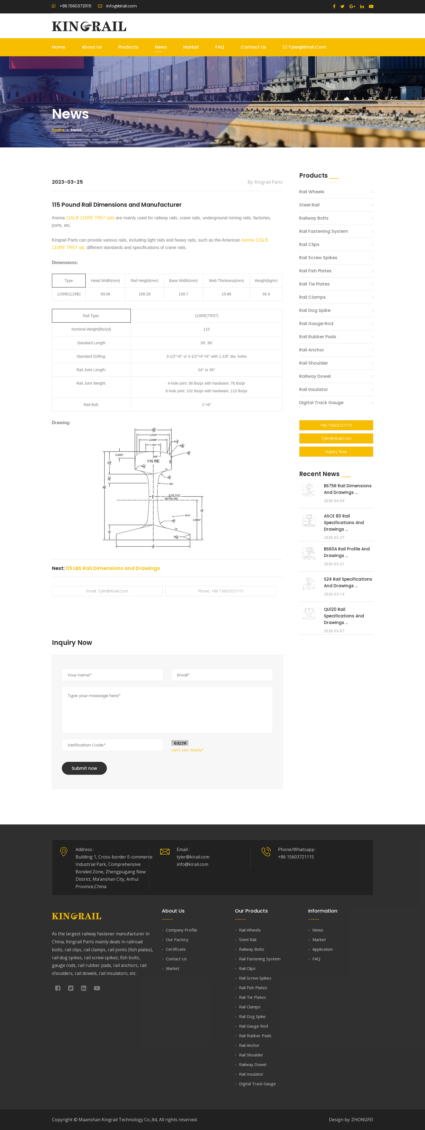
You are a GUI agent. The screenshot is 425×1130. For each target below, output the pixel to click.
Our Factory (177, 939)
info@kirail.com (117, 6)
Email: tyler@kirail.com (107, 591)
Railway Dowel (315, 376)
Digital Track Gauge (321, 402)
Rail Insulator (313, 389)
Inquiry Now (336, 451)
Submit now (84, 768)
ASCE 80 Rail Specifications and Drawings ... (344, 522)
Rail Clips (309, 244)
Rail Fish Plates (315, 271)
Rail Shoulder (313, 363)
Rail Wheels (311, 192)
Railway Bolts (314, 218)
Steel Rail (309, 205)
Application (322, 949)
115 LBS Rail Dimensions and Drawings (113, 568)
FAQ (219, 47)
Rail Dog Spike (314, 310)
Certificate (176, 949)
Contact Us (253, 47)
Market (191, 47)
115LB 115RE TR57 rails (90, 218)
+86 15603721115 (71, 6)
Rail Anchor (311, 350)
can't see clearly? (187, 750)
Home (58, 47)
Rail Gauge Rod (316, 323)
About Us (92, 47)
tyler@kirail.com (304, 47)
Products (128, 47)
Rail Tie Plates (314, 284)
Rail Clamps (312, 297)
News (161, 47)
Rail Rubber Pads (317, 337)
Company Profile (181, 930)
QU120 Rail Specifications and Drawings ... (344, 615)
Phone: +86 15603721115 (220, 591)
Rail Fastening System (323, 231)
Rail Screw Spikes (318, 257)
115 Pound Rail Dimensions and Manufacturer (127, 204)
